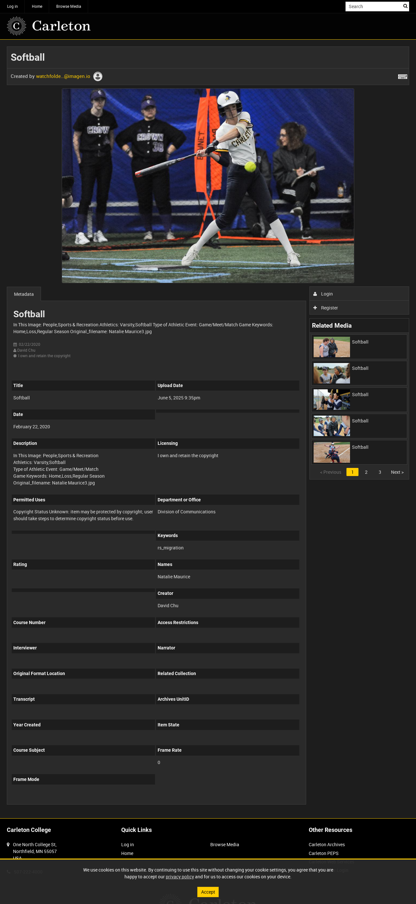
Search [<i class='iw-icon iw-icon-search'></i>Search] (405, 6)
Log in (12, 6)
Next (397, 472)
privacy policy (180, 876)
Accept (208, 892)
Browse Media (68, 6)
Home (37, 6)
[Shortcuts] (402, 75)
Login (323, 294)
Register (325, 308)
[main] (208, 428)
